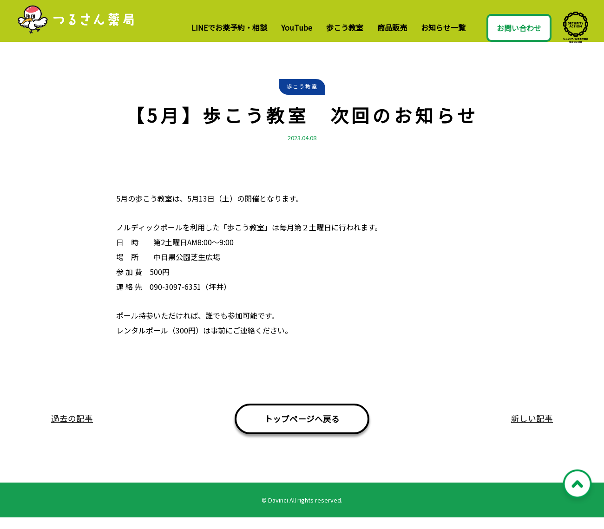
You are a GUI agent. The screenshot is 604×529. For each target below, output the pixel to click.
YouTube (296, 27)
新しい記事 (532, 430)
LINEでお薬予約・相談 (229, 27)
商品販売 (392, 27)
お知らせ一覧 (443, 27)
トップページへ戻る (302, 430)
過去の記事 (72, 430)
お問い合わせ (519, 27)
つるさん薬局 (87, 26)
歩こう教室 (344, 27)
